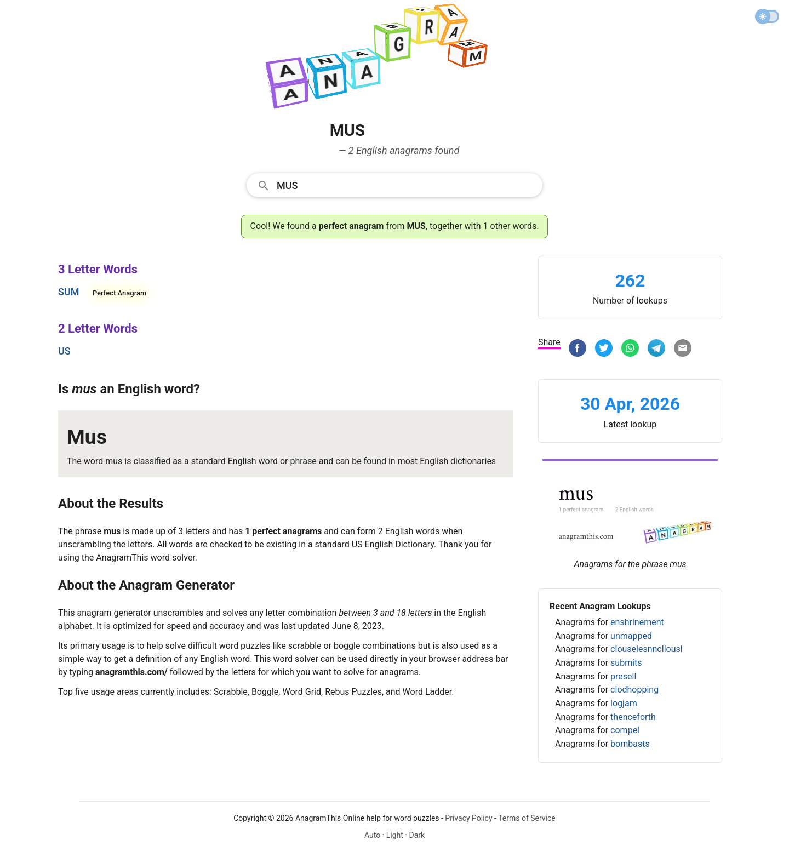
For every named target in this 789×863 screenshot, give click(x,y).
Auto (372, 835)
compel (624, 730)
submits (626, 663)
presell (623, 676)
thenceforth (633, 717)
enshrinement (637, 622)
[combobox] (394, 185)
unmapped (631, 636)
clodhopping (634, 689)
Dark (417, 835)
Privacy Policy (468, 818)
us (64, 351)
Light (394, 835)
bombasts (630, 744)
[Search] (406, 185)
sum (68, 292)
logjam (623, 703)
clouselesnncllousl (646, 649)
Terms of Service (527, 818)
